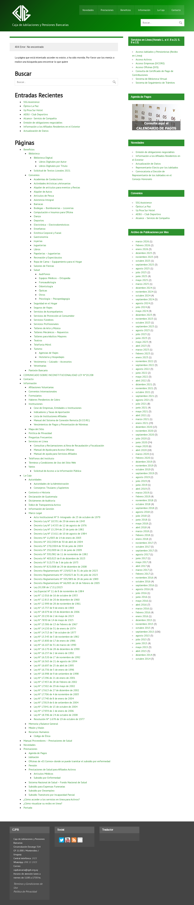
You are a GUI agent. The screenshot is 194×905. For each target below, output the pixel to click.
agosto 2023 (143, 330)
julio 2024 (141, 307)
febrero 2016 (143, 612)
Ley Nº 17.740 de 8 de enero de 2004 (54, 698)
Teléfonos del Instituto (41, 458)
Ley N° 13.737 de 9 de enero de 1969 (54, 607)
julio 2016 (141, 593)
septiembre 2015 (145, 631)
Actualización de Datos (36, 130)
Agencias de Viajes (48, 352)
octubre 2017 (143, 546)
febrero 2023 (143, 353)
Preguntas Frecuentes (40, 437)
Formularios (35, 395)
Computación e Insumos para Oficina (53, 212)
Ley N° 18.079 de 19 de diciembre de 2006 (57, 611)
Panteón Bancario (38, 370)
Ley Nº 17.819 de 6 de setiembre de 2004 (56, 702)
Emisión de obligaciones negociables (42, 122)
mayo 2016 (142, 600)
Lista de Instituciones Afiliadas (50, 416)
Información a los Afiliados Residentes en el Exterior (51, 126)
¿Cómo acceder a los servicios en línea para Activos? (51, 799)
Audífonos (44, 274)
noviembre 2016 (144, 577)
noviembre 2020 (144, 430)
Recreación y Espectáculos (48, 257)
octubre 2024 (143, 295)
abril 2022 (141, 380)
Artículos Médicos (43, 773)
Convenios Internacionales (43, 391)
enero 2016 (142, 616)
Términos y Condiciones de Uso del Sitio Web (52, 462)
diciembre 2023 (144, 314)
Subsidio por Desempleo (41, 790)
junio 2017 (141, 558)
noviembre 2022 (144, 361)
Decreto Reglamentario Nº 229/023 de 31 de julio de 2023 (66, 570)
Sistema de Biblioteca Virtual (151, 78)
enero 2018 (142, 538)
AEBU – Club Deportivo (148, 214)
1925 (34, 858)
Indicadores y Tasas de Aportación (52, 412)
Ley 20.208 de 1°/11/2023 (48, 587)
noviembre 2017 (144, 542)
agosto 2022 (143, 368)
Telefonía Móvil (42, 344)
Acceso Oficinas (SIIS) (147, 67)
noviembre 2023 (144, 318)
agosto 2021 (143, 399)
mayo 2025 (142, 280)
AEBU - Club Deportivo (35, 114)
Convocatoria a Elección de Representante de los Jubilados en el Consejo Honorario (152, 175)
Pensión (33, 765)
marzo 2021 (142, 419)
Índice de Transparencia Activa (45, 504)
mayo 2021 (142, 411)
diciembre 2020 (144, 426)
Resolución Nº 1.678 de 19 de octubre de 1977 (59, 719)
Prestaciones (107, 10)
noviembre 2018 (144, 500)
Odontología (46, 286)
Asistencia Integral (44, 199)
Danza (37, 216)
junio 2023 (141, 338)
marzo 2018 (142, 531)
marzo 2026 (142, 241)
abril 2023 (141, 345)
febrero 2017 (143, 573)
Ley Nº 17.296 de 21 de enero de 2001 (54, 677)
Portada (27, 807)
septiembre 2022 (145, 365)
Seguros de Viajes (43, 307)
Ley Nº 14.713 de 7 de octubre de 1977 (55, 632)
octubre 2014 (143, 658)
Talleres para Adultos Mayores (50, 336)
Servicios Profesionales (46, 324)
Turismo (38, 348)
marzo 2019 (142, 492)
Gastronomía (41, 236)
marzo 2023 (142, 349)
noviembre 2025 (144, 256)
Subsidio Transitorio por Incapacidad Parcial (52, 794)
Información (144, 10)
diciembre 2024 (144, 287)
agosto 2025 (143, 268)
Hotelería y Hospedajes (51, 357)
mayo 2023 (142, 341)
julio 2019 (141, 481)
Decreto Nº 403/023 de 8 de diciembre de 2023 (59, 558)
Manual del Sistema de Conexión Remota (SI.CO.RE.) (62, 420)
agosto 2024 (143, 303)
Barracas (38, 204)
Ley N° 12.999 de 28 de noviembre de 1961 (57, 603)
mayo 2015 (142, 647)
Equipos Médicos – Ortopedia (54, 278)
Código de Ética (42, 736)
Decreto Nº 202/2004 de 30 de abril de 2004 (58, 541)
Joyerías (38, 241)
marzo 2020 (142, 453)
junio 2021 (141, 407)
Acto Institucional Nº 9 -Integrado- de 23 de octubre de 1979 (67, 517)
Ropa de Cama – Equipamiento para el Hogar (58, 261)
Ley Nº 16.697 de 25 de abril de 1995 (54, 665)
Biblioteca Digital (43, 157)
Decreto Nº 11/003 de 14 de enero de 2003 (57, 537)
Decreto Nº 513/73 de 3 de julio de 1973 (56, 562)
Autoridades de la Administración (51, 483)
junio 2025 (141, 276)
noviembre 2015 (144, 623)
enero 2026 (142, 249)
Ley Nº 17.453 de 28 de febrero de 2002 (55, 681)
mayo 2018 (142, 523)
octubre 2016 (143, 581)
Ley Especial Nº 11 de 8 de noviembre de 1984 (59, 591)
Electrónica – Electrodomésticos (51, 224)
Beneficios (126, 10)
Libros (37, 249)
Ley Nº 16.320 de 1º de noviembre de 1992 (57, 657)
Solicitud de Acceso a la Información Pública (57, 470)
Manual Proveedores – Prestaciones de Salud (47, 740)
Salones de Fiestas (44, 265)
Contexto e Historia (39, 492)
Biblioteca (34, 153)
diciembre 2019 (144, 461)
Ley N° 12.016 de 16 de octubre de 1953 (56, 595)
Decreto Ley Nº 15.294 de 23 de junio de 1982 (59, 529)
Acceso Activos (144, 59)
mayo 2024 (142, 311)
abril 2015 (141, 651)
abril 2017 (141, 566)
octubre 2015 (143, 627)
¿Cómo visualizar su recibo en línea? (42, 803)
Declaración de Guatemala (43, 496)
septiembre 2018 (145, 508)
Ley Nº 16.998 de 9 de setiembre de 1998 (56, 673)
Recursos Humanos (39, 732)
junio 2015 (141, 643)
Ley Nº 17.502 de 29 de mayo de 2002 (54, 686)
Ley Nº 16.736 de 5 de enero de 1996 (54, 669)
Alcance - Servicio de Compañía (40, 118)
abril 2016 (141, 604)
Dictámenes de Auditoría (42, 500)
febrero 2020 (143, 457)
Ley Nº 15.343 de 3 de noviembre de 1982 (56, 636)
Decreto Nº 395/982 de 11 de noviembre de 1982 (61, 554)
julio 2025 (141, 272)
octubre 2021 (143, 392)
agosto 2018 (143, 511)
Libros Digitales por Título (53, 165)
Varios (32, 466)
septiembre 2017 (145, 550)
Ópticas (43, 290)
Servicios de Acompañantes (48, 311)
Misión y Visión (36, 727)
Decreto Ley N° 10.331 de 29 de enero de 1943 (59, 521)
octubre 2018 (143, 504)
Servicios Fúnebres (44, 319)
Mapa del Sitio (36, 429)
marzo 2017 (142, 569)
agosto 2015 (143, 635)
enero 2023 (142, 357)
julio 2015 (141, 639)
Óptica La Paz (31, 106)
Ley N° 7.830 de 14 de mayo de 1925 (54, 620)
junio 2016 (141, 596)
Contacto (176, 10)
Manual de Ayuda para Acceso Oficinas (54, 449)
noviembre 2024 (144, 291)
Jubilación (34, 757)
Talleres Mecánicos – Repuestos (51, 332)
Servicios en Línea (38, 441)
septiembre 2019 (145, 473)
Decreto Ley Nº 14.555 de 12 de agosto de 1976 (60, 525)
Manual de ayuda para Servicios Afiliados (55, 453)
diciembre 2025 (144, 253)
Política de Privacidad (40, 433)
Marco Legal (35, 513)
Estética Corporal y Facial (47, 232)
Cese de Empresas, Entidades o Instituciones (57, 407)
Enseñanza (39, 228)
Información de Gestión (41, 508)
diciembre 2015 (144, 620)
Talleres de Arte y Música (47, 328)
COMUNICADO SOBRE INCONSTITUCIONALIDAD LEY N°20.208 (58, 375)
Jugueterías (40, 245)
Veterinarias (40, 365)
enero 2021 (142, 423)
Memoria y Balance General (43, 723)
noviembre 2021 (144, 388)
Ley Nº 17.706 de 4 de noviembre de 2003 (56, 694)
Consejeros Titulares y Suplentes (51, 487)
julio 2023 (141, 334)
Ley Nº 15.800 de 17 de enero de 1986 (54, 640)
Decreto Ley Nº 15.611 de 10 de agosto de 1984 (60, 533)
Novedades (88, 10)
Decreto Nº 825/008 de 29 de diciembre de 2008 (60, 566)
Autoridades (35, 479)
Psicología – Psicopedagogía (54, 298)
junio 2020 (141, 442)
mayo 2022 (142, 376)
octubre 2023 (143, 322)
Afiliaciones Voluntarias (41, 387)
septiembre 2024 (145, 299)
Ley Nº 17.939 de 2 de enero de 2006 (54, 710)
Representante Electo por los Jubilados (157, 167)
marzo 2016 (142, 608)
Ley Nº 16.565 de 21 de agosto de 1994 (55, 661)
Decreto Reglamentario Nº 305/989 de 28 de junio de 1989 (66, 579)
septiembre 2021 (145, 396)
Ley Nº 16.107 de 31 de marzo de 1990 (55, 644)
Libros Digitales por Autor (53, 161)
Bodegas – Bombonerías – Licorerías (54, 208)
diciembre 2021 (144, 384)
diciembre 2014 (144, 654)
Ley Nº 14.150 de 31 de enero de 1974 (55, 628)
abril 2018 (141, 527)
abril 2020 (141, 450)
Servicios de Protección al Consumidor (54, 315)
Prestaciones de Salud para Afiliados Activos (52, 769)
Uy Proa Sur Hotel (33, 110)
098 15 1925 (30, 862)
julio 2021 (141, 403)
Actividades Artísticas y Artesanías (52, 183)
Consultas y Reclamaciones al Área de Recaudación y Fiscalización (69, 445)
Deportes (39, 220)
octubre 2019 (143, 469)
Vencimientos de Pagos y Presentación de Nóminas (61, 424)
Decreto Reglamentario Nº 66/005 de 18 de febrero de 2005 (67, 583)
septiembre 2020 (145, 434)
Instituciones (36, 403)
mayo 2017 (142, 562)
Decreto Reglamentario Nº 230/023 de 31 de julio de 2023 (66, 574)
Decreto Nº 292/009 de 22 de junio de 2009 (58, 550)
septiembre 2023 (145, 326)
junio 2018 (141, 519)
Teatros (38, 340)
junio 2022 (141, 372)
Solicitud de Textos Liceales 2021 (52, 170)
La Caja (160, 10)
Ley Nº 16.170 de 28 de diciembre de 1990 (57, 649)
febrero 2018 (143, 535)
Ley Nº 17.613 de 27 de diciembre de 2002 (56, 690)
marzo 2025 (142, 283)
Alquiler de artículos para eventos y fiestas (57, 187)
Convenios (34, 175)
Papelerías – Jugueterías (47, 253)
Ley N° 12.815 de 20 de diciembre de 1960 (57, 599)
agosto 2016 (143, 589)
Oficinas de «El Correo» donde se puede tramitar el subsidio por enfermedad (69, 761)
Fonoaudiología (47, 282)
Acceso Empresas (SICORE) (150, 63)
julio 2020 (141, 438)
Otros (42, 294)
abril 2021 (141, 415)
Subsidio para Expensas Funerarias (47, 786)
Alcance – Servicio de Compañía (153, 218)
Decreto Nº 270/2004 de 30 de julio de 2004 (58, 546)
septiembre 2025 (145, 264)
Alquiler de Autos (43, 191)
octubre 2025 (143, 260)
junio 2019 (141, 484)
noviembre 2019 (144, 465)
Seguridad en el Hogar (45, 303)
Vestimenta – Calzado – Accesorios (53, 361)
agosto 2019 (143, 477)
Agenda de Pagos (38, 753)
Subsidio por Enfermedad (47, 777)
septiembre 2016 (145, 585)
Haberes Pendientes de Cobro (44, 399)
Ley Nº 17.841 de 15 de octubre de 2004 (55, 706)
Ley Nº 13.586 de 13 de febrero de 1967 (55, 624)
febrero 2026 (143, 245)
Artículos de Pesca (44, 195)
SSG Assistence (31, 102)
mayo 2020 (142, 446)
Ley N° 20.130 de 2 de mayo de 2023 (54, 616)
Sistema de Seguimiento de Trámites (155, 82)
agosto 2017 (143, 554)
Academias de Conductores (48, 179)
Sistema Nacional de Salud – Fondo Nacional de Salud (58, 782)
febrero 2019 (143, 496)
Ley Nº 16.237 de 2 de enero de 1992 (54, 653)
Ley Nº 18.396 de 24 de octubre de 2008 (56, 714)
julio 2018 (141, 515)
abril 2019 (141, 488)
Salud (37, 269)
